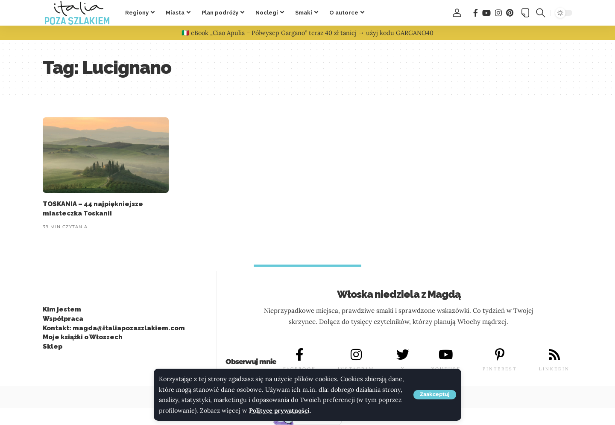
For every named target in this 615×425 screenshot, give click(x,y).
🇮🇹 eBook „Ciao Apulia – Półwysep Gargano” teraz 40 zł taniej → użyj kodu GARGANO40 (307, 33)
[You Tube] (486, 13)
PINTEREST (500, 369)
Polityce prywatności (280, 410)
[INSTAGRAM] (356, 355)
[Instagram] (498, 13)
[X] (402, 355)
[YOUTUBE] (445, 355)
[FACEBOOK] (299, 355)
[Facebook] (475, 13)
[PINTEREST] (499, 355)
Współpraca (63, 319)
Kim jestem (62, 309)
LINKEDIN (554, 369)
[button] (434, 394)
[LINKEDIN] (554, 355)
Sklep (52, 346)
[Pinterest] (509, 13)
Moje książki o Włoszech (83, 337)
